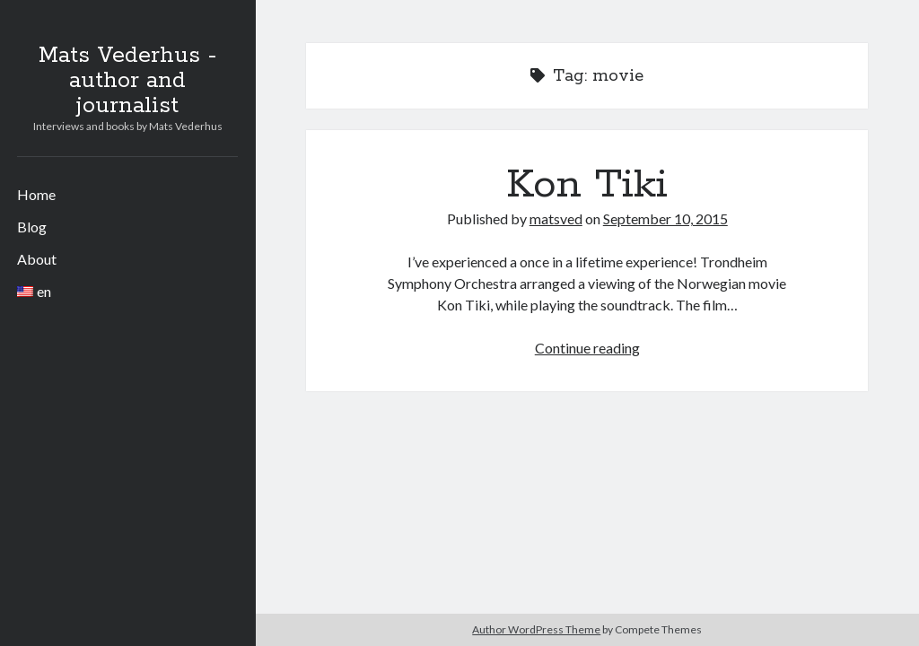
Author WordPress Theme (536, 629)
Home (36, 194)
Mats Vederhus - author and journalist (127, 80)
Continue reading (587, 347)
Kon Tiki (587, 185)
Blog (32, 226)
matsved (556, 218)
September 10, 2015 (665, 218)
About (37, 258)
